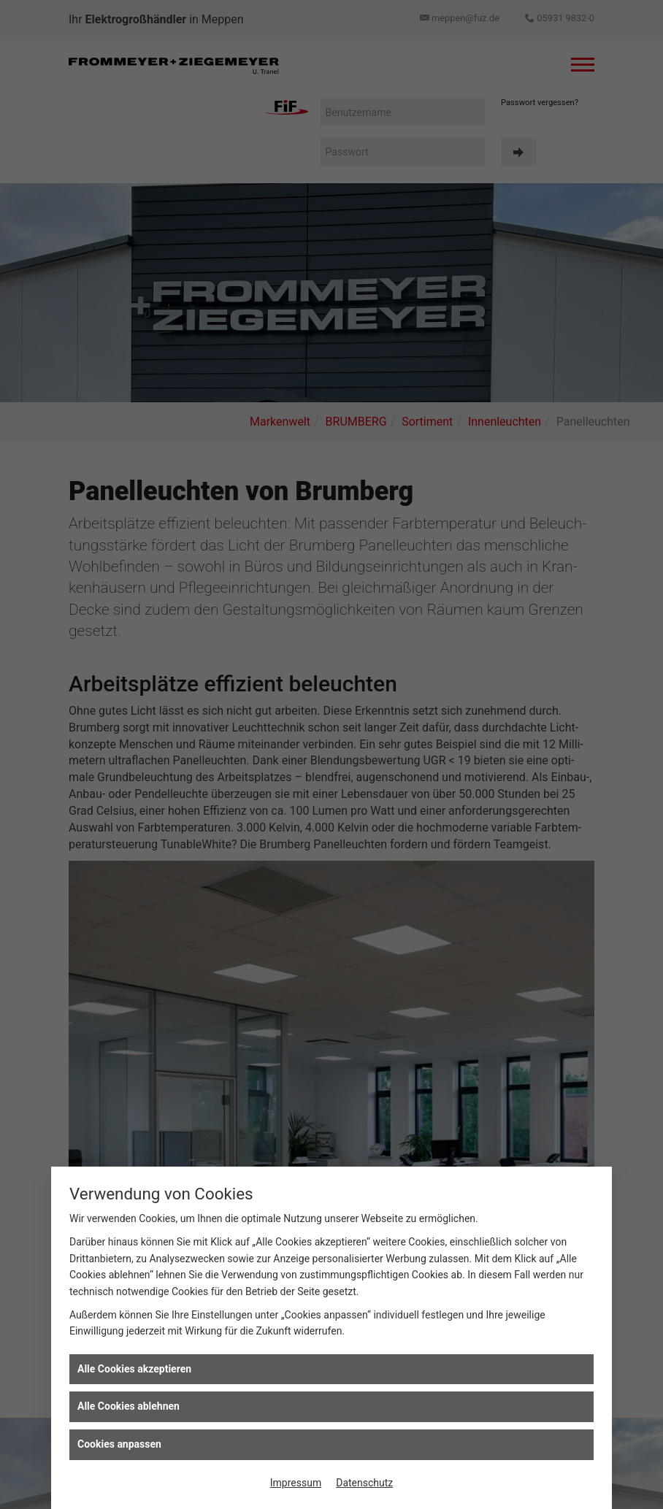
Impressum (295, 1483)
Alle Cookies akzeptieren (134, 1369)
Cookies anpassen (119, 1444)
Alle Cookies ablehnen (128, 1406)
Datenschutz (364, 1483)
